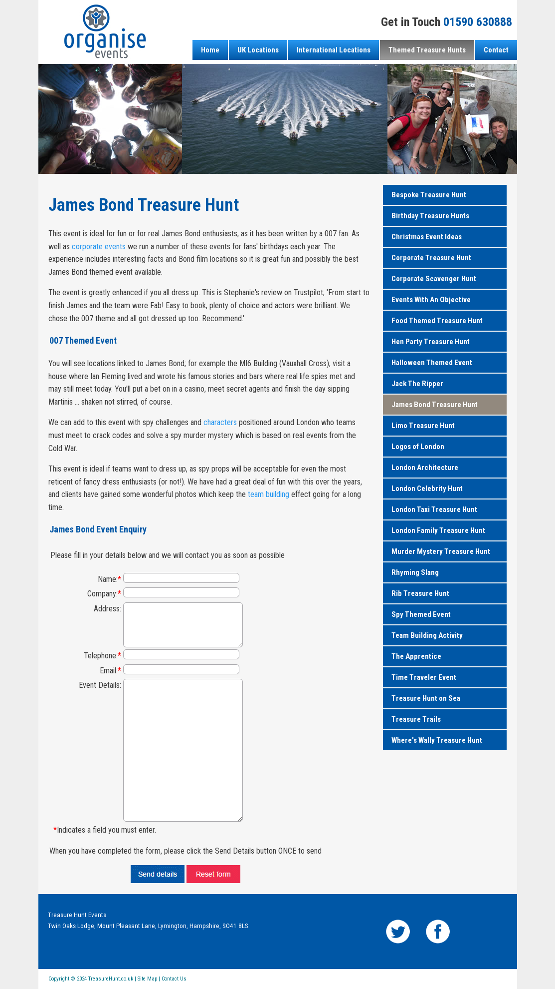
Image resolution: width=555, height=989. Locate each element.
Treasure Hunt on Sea (425, 698)
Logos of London (417, 446)
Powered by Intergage (483, 982)
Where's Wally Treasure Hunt (436, 740)
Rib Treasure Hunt (420, 593)
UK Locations (258, 49)
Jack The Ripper (417, 383)
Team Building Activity (427, 635)
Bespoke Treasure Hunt (428, 194)
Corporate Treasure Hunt (431, 257)
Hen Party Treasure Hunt (430, 341)
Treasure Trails (416, 719)
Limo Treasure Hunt (423, 425)
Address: (107, 608)
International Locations (333, 49)
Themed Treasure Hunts (427, 49)
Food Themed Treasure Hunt (437, 320)
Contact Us (174, 979)
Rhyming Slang (415, 572)
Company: (104, 593)
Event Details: (100, 685)
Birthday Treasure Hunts (430, 215)
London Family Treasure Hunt (438, 530)
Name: (109, 579)
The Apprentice (416, 656)
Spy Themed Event (421, 614)
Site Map (147, 979)
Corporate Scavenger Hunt (433, 278)
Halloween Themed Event (431, 362)
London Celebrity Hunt (427, 488)
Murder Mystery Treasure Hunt (440, 551)
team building (268, 494)
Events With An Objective (431, 299)
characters (220, 422)
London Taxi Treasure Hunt (434, 509)
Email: (110, 670)
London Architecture (424, 467)
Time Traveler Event (423, 677)
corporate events (99, 246)
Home (210, 49)
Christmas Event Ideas (426, 236)
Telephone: (102, 655)
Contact (496, 49)
